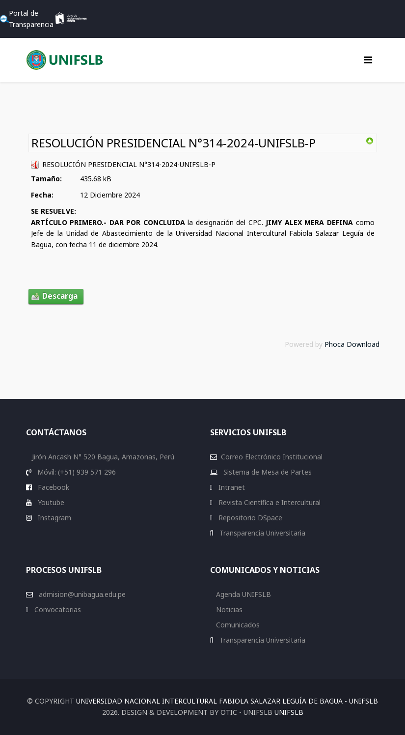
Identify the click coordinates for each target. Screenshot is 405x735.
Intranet (230, 487)
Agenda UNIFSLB (242, 594)
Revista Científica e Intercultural (268, 502)
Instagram (53, 517)
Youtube (50, 502)
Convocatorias (56, 609)
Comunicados (237, 624)
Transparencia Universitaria (261, 532)
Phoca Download (351, 344)
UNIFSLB (288, 712)
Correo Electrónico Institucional (272, 456)
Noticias (228, 609)
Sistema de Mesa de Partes (266, 472)
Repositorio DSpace (250, 517)
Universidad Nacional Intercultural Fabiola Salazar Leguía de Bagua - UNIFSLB (227, 701)
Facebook (52, 487)
